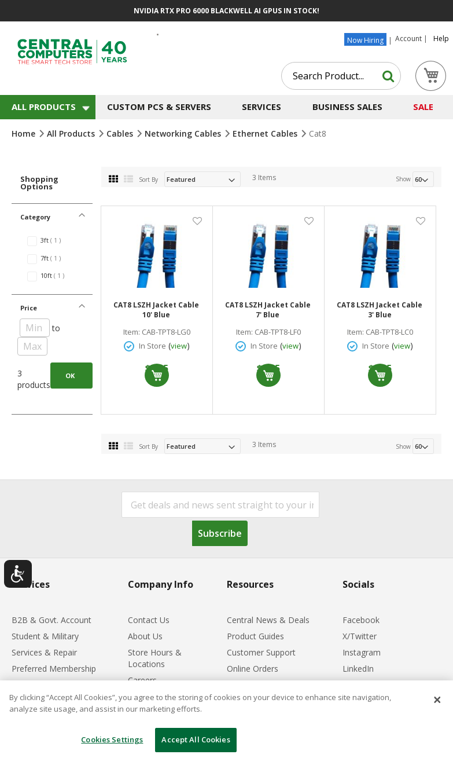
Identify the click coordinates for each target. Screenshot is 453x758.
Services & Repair (44, 652)
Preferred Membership (54, 668)
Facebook (361, 619)
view (179, 345)
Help (441, 38)
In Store (152, 345)
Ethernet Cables (266, 133)
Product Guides (255, 636)
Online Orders (252, 668)
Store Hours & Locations (155, 658)
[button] (197, 220)
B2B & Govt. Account (51, 619)
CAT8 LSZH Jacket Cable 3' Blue (379, 310)
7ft (56, 258)
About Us (145, 636)
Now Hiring (365, 40)
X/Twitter (359, 636)
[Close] (437, 700)
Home (25, 133)
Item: (131, 332)
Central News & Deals (268, 619)
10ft (58, 275)
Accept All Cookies (195, 739)
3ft (56, 240)
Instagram (361, 652)
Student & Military (45, 636)
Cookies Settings (112, 739)
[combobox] (341, 76)
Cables (120, 133)
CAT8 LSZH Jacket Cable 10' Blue (156, 310)
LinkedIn (358, 668)
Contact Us (149, 619)
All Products (72, 133)
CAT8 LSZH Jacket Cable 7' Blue (268, 310)
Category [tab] (35, 217)
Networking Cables (184, 133)
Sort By (148, 179)
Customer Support (261, 652)
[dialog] (226, 719)
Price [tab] (28, 307)
